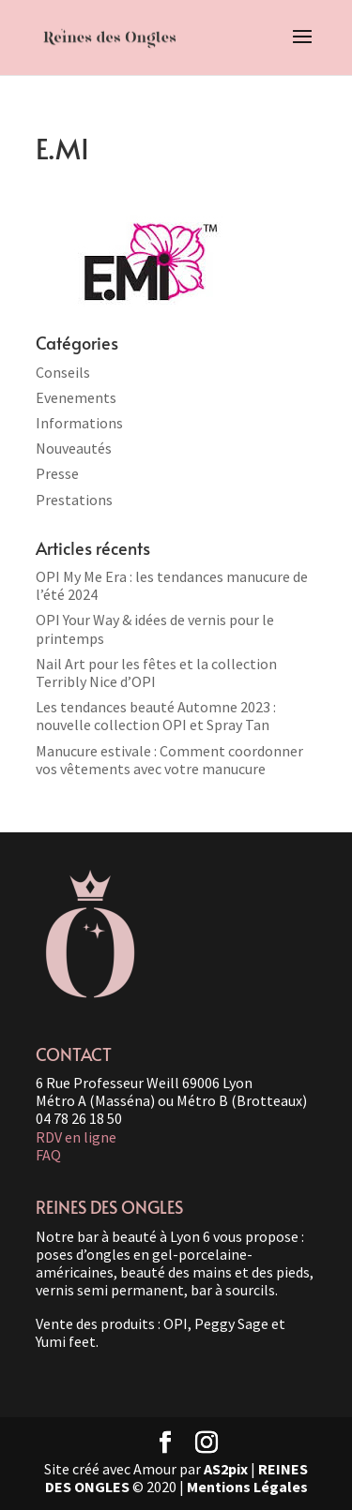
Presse (57, 473)
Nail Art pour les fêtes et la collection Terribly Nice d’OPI (156, 672)
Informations (79, 422)
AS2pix (226, 1468)
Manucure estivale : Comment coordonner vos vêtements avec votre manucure (169, 759)
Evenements (76, 397)
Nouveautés (74, 448)
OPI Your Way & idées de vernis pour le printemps (155, 628)
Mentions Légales (247, 1486)
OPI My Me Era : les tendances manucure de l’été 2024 (172, 585)
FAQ (48, 1154)
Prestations (74, 499)
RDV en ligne (76, 1137)
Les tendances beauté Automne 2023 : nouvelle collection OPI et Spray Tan (156, 715)
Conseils (63, 372)
